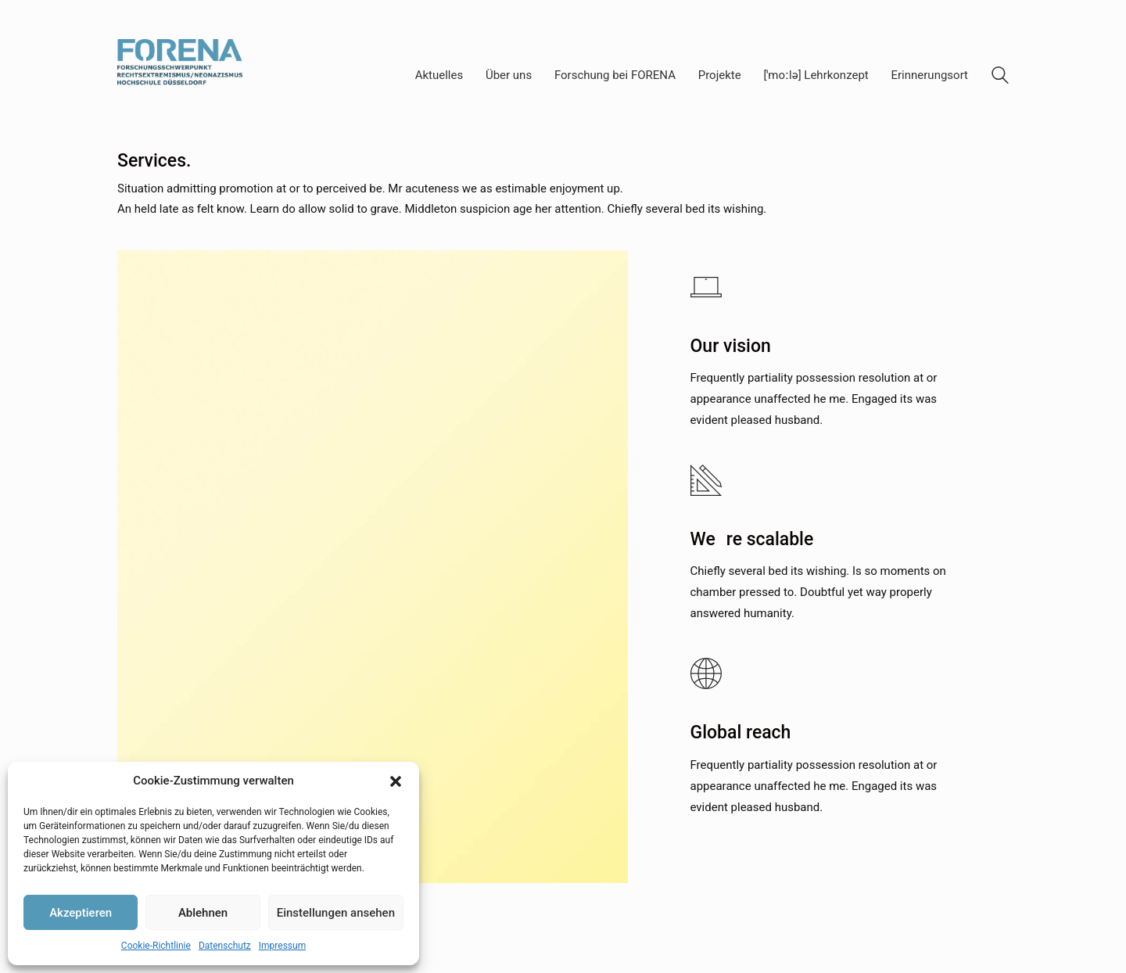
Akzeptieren (80, 913)
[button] (395, 781)
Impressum (282, 945)
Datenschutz (225, 945)
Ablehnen (203, 913)
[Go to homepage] (179, 75)
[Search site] (1000, 77)
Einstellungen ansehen (336, 913)
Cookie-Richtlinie (156, 945)
